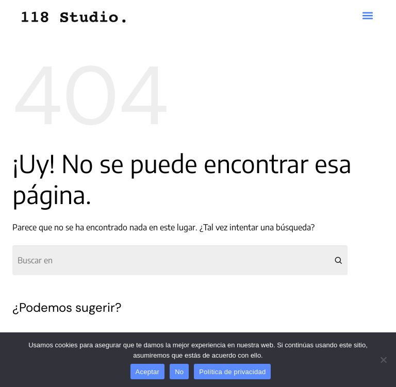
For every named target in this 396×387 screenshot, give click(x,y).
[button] (367, 15)
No (179, 372)
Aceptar (148, 372)
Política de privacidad (232, 372)
